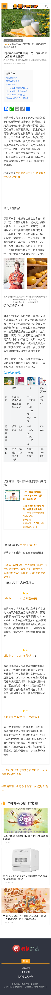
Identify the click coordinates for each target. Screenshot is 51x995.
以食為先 (8, 41)
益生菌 (43, 60)
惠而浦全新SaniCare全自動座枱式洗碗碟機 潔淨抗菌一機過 (25, 877)
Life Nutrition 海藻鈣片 (19, 655)
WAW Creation (28, 544)
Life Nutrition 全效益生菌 (20, 598)
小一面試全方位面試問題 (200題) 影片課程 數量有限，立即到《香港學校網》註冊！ (33, 509)
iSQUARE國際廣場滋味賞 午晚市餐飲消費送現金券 (25, 837)
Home (6, 44)
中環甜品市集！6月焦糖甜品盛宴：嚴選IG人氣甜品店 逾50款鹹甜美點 (24, 917)
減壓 (26, 60)
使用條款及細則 (25, 976)
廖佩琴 (20, 60)
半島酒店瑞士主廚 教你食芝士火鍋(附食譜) (24, 788)
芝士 (14, 63)
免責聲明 (25, 972)
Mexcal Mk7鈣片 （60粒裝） (22, 717)
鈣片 (23, 63)
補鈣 (19, 63)
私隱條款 (25, 968)
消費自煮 (18, 41)
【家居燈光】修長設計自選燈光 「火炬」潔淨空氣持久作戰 (25, 772)
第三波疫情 (8, 63)
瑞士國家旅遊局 (34, 60)
